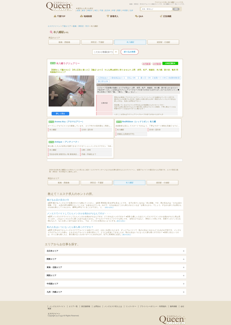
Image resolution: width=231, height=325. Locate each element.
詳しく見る (60, 114)
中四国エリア (52, 284)
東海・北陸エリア (54, 267)
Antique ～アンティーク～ (67, 142)
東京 (83, 10)
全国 (78, 10)
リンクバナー (131, 306)
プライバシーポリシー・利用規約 (153, 306)
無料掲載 (173, 306)
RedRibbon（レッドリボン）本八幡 (139, 121)
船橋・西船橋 (64, 42)
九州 (131, 10)
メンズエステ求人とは (113, 306)
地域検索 (86, 16)
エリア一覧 (73, 306)
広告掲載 (165, 16)
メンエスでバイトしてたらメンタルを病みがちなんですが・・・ (79, 213)
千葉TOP (59, 16)
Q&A (139, 16)
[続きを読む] (109, 207)
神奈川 (90, 10)
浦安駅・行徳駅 (163, 42)
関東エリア (51, 259)
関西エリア (51, 275)
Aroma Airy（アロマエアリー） (69, 121)
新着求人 (112, 16)
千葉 (101, 10)
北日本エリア (52, 251)
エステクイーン (54, 314)
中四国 (125, 10)
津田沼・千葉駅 (97, 42)
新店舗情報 (85, 306)
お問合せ (97, 306)
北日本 (107, 10)
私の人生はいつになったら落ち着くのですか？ (70, 227)
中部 (113, 10)
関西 (119, 10)
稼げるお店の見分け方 (58, 200)
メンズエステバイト (57, 306)
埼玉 (96, 10)
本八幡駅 (130, 42)
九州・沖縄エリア (54, 292)
